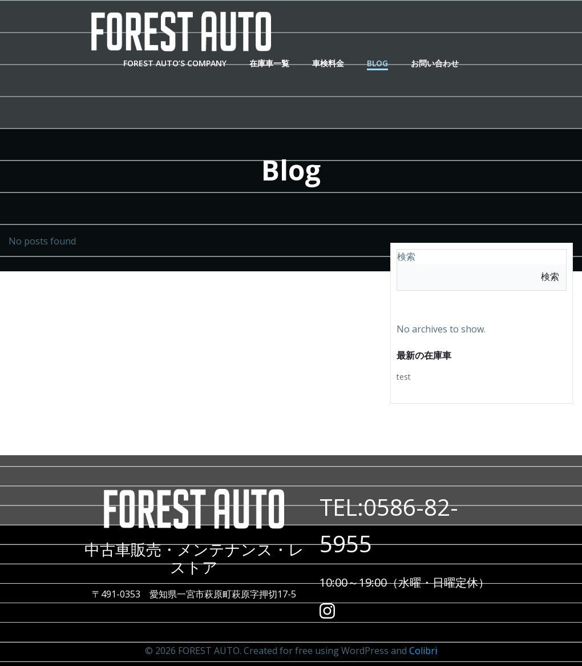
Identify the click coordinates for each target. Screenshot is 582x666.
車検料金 (328, 63)
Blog (377, 63)
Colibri (423, 650)
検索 (406, 256)
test (404, 376)
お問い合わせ (435, 63)
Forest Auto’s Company (175, 63)
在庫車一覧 (269, 63)
